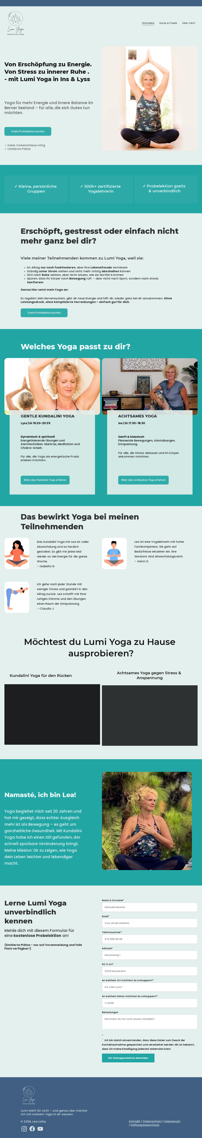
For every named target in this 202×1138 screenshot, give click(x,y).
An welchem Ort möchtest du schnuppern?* (128, 981)
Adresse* (107, 949)
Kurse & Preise (168, 23)
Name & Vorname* (113, 901)
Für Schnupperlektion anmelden (128, 1058)
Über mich (188, 23)
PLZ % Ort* (108, 964)
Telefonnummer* (112, 932)
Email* (105, 917)
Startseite (148, 23)
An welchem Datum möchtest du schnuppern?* (130, 996)
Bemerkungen (110, 1013)
